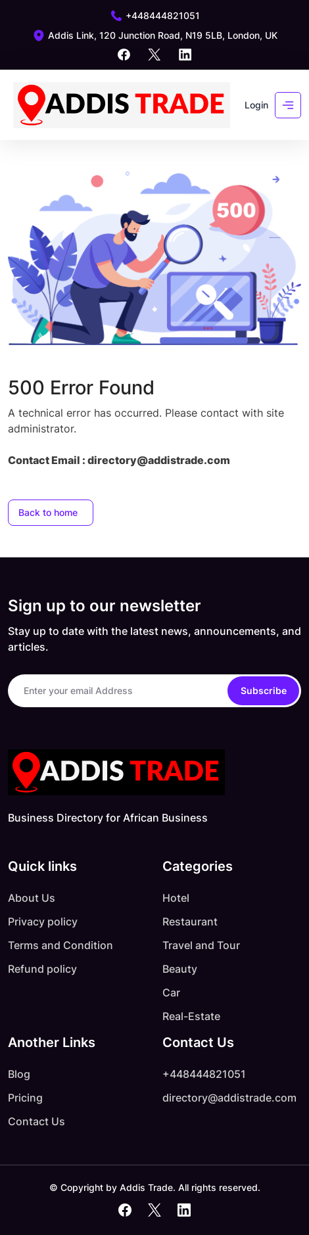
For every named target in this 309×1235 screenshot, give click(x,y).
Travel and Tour (201, 945)
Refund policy (42, 968)
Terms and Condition (60, 945)
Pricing (25, 1097)
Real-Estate (191, 1016)
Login (256, 104)
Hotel (175, 897)
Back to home (48, 512)
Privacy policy (43, 921)
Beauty (179, 968)
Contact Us (36, 1121)
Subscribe (264, 690)
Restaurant (190, 921)
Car (171, 992)
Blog (19, 1074)
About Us (31, 897)
